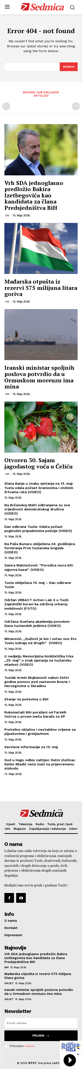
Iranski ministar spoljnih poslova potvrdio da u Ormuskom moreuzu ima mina (39, 377)
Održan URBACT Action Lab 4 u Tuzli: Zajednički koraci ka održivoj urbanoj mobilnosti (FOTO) (36, 604)
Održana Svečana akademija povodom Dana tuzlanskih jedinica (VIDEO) (37, 623)
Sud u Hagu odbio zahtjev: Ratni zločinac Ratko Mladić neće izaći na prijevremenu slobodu (39, 764)
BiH (6, 967)
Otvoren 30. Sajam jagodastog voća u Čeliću (38, 463)
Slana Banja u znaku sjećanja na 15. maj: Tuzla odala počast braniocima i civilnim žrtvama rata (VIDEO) (38, 487)
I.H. (7, 215)
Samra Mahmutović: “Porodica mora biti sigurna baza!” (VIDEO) (38, 567)
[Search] (69, 66)
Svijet (9, 983)
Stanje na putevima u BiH (26, 699)
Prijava (41, 1036)
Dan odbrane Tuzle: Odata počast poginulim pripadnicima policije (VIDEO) (38, 529)
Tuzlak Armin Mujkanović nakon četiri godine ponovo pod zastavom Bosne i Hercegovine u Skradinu (37, 682)
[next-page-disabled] (76, 106)
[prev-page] (6, 106)
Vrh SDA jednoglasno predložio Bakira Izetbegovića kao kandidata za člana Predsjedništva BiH (33, 195)
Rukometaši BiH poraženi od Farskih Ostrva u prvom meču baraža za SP (35, 714)
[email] (41, 1023)
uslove (29, 1046)
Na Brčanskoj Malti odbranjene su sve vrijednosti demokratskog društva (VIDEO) (37, 509)
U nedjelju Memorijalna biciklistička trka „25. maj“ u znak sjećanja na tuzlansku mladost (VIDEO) (38, 660)
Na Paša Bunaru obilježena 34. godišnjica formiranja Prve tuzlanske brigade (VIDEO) (39, 548)
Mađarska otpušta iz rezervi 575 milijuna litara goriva (40, 288)
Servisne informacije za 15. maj (31, 747)
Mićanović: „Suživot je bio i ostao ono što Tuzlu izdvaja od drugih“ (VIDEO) (40, 641)
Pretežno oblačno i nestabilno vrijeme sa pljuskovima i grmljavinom (40, 731)
